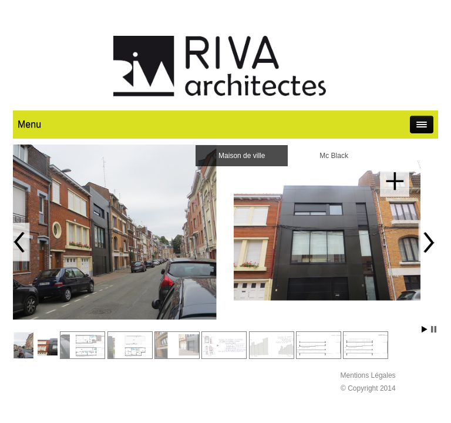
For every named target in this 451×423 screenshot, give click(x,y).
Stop (433, 329)
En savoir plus (394, 182)
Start (425, 329)
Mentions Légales (368, 375)
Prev (20, 242)
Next (428, 242)
